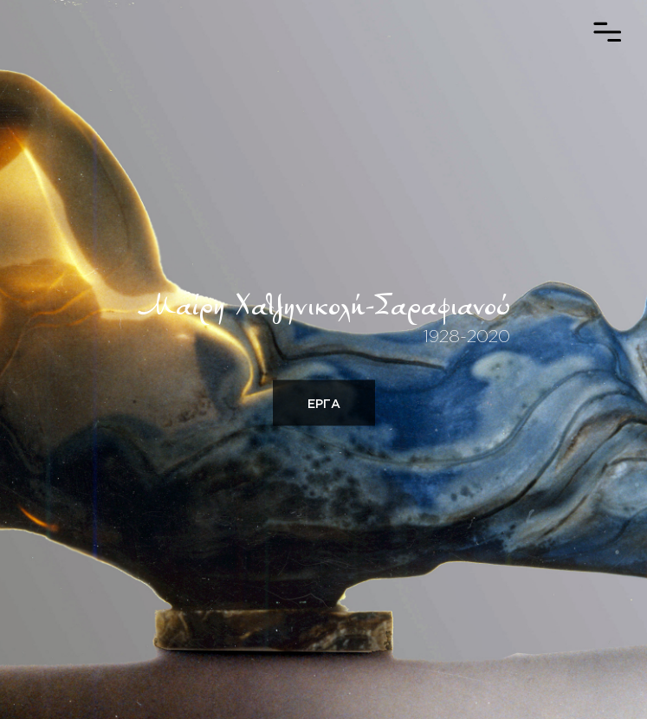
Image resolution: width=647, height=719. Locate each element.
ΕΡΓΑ (323, 403)
